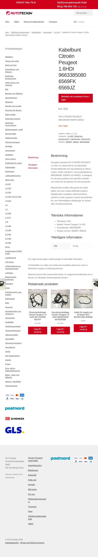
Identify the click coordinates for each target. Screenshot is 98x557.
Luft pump (9, 262)
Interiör (8, 360)
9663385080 (84, 142)
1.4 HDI (8, 213)
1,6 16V (8, 192)
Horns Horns (10, 159)
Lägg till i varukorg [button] (37, 330)
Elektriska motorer (12, 119)
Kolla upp (32, 480)
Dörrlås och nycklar (13, 106)
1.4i (6, 222)
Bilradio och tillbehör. (14, 94)
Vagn (30, 511)
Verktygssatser (11, 386)
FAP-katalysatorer (12, 356)
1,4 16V (8, 188)
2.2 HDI (8, 239)
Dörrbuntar (9, 172)
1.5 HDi (8, 226)
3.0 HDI (8, 243)
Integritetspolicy (35, 465)
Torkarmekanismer (13, 331)
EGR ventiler (10, 115)
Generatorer (10, 151)
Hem (7, 22)
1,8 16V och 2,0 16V (13, 197)
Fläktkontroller (11, 138)
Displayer (9, 102)
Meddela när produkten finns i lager (75, 98)
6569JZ (76, 142)
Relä (7, 303)
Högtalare (9, 155)
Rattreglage (10, 299)
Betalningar (33, 470)
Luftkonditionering (13, 176)
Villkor (16, 22)
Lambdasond (10, 258)
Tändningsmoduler (13, 326)
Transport (53, 22)
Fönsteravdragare (12, 142)
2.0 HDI (8, 235)
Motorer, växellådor (13, 382)
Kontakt (31, 485)
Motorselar (47, 32)
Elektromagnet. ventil (14, 130)
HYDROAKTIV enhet (13, 163)
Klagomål (32, 475)
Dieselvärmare (11, 98)
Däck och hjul (10, 65)
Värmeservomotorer (13, 343)
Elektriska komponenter (20, 32)
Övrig (7, 247)
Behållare (9, 57)
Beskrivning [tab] (33, 157)
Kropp (7, 364)
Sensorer (9, 307)
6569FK (69, 142)
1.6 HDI (57, 32)
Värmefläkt (9, 339)
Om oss (31, 494)
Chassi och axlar (12, 61)
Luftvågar (9, 273)
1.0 (6, 205)
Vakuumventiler (11, 335)
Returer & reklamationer (34, 22)
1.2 (6, 209)
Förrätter (8, 146)
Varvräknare (10, 347)
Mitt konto (32, 489)
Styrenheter (10, 318)
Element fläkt (10, 134)
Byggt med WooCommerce (32, 543)
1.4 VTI (8, 218)
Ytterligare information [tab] (33, 166)
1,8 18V (8, 201)
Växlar (7, 352)
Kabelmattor (36, 32)
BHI (6, 89)
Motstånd (9, 284)
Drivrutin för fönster (13, 110)
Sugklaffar (9, 322)
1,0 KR (8, 184)
